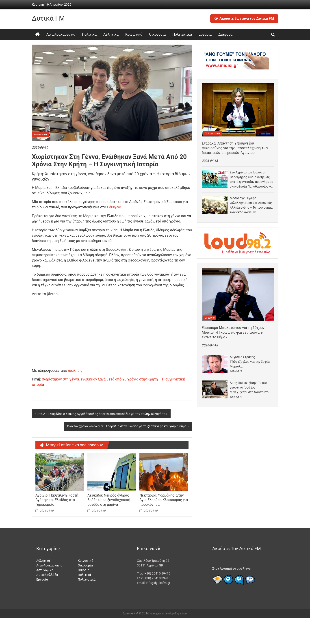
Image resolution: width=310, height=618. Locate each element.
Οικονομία (157, 34)
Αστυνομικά (44, 570)
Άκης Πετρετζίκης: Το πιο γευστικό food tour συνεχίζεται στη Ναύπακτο (249, 387)
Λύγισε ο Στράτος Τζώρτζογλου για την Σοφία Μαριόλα (250, 361)
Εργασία (205, 34)
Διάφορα (225, 34)
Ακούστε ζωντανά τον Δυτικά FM (244, 18)
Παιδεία (83, 570)
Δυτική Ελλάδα (47, 575)
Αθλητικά (111, 34)
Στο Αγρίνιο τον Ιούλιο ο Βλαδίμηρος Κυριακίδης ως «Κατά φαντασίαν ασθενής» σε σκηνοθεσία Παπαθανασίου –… (251, 179)
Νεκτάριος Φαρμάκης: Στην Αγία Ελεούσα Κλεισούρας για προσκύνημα (163, 500)
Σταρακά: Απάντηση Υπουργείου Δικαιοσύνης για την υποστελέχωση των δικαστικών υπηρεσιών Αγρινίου (235, 148)
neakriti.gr (76, 370)
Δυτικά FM (48, 18)
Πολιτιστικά (182, 34)
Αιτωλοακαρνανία (60, 34)
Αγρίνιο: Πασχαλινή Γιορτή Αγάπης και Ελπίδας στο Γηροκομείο (56, 500)
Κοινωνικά (133, 34)
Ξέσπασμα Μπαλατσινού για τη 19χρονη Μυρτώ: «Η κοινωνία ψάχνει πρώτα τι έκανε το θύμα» (234, 332)
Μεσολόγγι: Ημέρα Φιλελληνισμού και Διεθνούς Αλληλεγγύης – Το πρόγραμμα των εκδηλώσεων (251, 205)
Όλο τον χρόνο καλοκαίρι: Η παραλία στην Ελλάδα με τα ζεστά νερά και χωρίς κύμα (126, 426)
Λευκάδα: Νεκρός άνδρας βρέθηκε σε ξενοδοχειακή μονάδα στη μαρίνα (108, 500)
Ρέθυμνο (114, 207)
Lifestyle (210, 317)
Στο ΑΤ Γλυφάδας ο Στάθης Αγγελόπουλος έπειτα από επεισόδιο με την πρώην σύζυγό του (102, 414)
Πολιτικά (89, 34)
